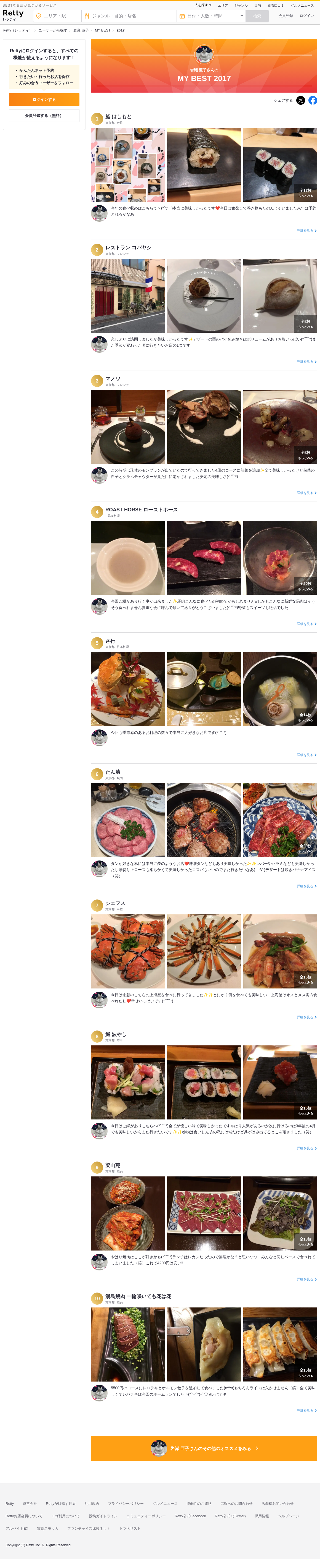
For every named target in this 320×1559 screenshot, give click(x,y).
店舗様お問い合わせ (278, 1504)
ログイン (307, 16)
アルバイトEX (17, 1528)
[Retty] (13, 14)
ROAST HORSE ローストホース (141, 509)
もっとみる (305, 192)
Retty (10, 1504)
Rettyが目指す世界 (61, 1504)
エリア (223, 5)
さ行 (110, 641)
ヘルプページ (288, 1516)
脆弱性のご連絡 (199, 1504)
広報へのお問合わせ (236, 1504)
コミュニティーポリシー (146, 1516)
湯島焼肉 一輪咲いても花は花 (138, 1296)
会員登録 (286, 16)
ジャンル (241, 5)
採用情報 (262, 1516)
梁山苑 (112, 1165)
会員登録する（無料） (44, 115)
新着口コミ (276, 5)
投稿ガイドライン (103, 1516)
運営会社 (30, 1504)
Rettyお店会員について (24, 1516)
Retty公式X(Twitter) (230, 1516)
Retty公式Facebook (190, 1516)
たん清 (112, 772)
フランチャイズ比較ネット (88, 1528)
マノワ (112, 378)
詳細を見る (305, 230)
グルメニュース (302, 5)
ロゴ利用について (65, 1516)
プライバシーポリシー (126, 1504)
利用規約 (92, 1504)
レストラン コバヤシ (128, 247)
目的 (257, 5)
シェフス (115, 903)
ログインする (44, 99)
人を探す (201, 5)
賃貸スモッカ (47, 1528)
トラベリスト (130, 1528)
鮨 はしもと (118, 116)
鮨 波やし (116, 1034)
